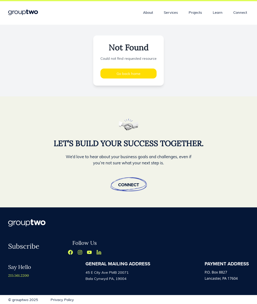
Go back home (128, 73)
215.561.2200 (18, 275)
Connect (240, 12)
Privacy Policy (62, 299)
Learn (218, 12)
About (148, 12)
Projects (195, 12)
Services (171, 12)
